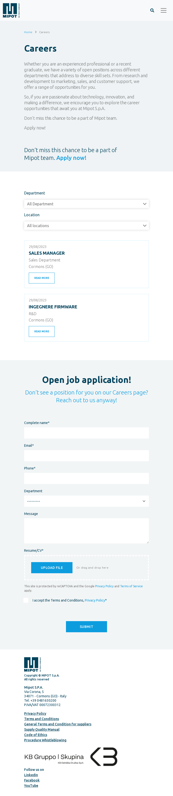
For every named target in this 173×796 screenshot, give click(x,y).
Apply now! (71, 158)
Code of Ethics (35, 735)
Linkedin (31, 775)
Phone (30, 468)
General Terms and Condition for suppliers (57, 724)
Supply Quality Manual (41, 729)
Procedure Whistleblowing (45, 740)
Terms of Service (131, 586)
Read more (41, 278)
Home (28, 31)
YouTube (31, 786)
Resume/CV (33, 550)
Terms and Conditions (41, 719)
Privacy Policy (104, 586)
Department (34, 193)
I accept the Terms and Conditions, (70, 600)
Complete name (37, 423)
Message (31, 514)
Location (32, 215)
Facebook (32, 780)
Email (29, 445)
